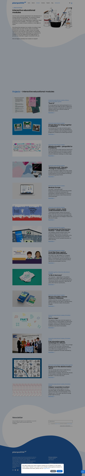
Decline (53, 471)
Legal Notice (47, 468)
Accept (59, 471)
